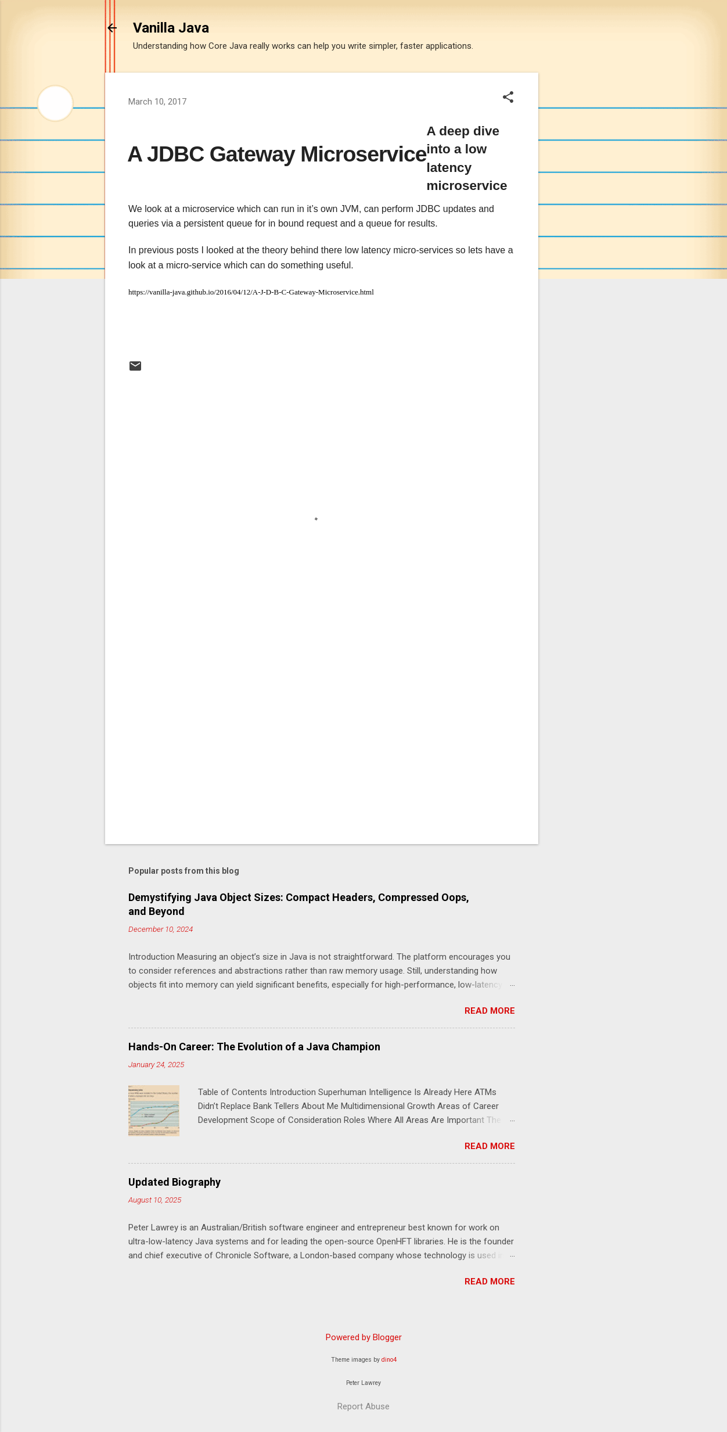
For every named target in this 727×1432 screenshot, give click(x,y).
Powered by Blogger (364, 1337)
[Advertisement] (585, 247)
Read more (490, 1011)
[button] (508, 98)
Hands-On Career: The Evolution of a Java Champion (254, 1046)
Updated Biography (174, 1182)
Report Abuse (363, 1406)
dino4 (389, 1359)
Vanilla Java (171, 28)
